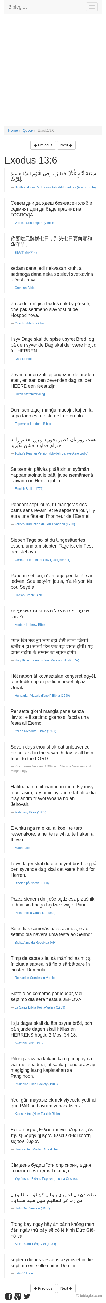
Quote (28, 130)
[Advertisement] (53, 72)
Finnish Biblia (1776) (29, 489)
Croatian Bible (25, 288)
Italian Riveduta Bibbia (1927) (35, 731)
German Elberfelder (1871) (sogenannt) (42, 560)
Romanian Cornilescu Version (35, 978)
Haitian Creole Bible (29, 595)
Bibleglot (17, 7)
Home (13, 130)
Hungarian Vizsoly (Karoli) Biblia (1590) (42, 695)
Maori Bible (22, 848)
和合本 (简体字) (26, 252)
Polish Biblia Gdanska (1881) (35, 913)
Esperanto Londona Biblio (33, 424)
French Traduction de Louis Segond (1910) (45, 524)
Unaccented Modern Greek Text (37, 1149)
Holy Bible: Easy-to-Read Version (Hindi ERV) (47, 660)
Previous (43, 145)
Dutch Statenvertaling (30, 394)
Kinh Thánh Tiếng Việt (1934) (35, 1244)
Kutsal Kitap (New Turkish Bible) (37, 1114)
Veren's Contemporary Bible (34, 223)
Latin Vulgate (24, 1273)
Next (66, 145)
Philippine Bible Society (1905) (36, 1084)
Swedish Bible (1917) (29, 1043)
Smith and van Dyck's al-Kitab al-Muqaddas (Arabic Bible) (55, 187)
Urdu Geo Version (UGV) (32, 1208)
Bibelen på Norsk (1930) (32, 883)
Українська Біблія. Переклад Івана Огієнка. (46, 1179)
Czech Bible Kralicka (29, 323)
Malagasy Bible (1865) (30, 812)
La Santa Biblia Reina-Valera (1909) (40, 1007)
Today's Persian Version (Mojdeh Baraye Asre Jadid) (51, 453)
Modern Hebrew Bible (30, 625)
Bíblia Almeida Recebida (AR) (35, 942)
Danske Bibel (24, 359)
